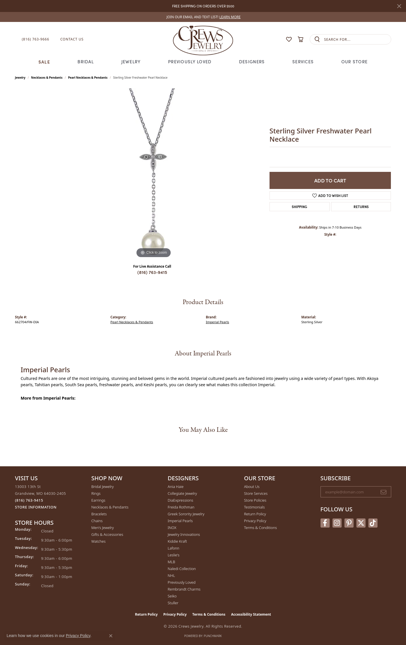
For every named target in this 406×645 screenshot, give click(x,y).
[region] (153, 173)
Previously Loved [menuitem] (182, 582)
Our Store (354, 61)
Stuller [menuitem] (173, 602)
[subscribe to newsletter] (383, 492)
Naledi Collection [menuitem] (182, 568)
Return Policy (255, 513)
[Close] (399, 6)
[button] (277, 39)
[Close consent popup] (111, 636)
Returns (361, 206)
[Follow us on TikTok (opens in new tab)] (373, 523)
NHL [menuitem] (171, 575)
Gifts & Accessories (107, 534)
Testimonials (254, 507)
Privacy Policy (255, 520)
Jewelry (131, 61)
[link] (203, 17)
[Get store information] (36, 507)
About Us (252, 486)
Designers (252, 61)
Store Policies (255, 500)
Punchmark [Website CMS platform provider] (213, 636)
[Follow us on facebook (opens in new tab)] (325, 523)
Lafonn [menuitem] (173, 548)
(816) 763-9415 (152, 272)
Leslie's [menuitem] (173, 554)
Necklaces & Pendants (46, 78)
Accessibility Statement (251, 614)
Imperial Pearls (217, 322)
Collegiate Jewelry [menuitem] (182, 493)
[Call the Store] (29, 500)
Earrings (98, 500)
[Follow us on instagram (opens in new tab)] (337, 523)
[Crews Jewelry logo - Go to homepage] (203, 39)
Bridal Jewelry (102, 486)
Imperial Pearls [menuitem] (180, 520)
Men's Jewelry (102, 527)
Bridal (85, 61)
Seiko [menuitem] (172, 596)
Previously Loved (189, 61)
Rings (96, 493)
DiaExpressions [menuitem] (180, 500)
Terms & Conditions (260, 527)
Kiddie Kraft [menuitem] (177, 541)
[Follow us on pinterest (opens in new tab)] (349, 523)
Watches (98, 541)
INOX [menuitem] (172, 527)
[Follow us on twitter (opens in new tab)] (361, 523)
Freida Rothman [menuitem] (181, 507)
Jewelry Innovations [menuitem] (184, 534)
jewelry (20, 78)
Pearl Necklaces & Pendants (87, 78)
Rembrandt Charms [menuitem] (184, 589)
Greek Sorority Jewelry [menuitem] (186, 513)
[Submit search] (317, 39)
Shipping (299, 206)
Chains (97, 520)
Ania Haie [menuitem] (176, 486)
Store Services (256, 493)
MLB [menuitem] (171, 561)
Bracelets (99, 513)
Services (303, 61)
